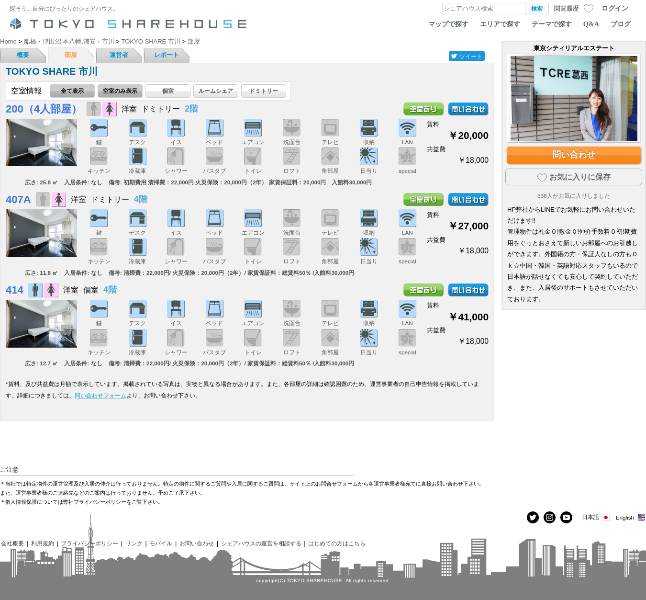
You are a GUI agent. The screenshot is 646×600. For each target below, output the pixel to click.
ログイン (614, 8)
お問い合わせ (196, 543)
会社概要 (12, 543)
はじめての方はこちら (337, 543)
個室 (168, 91)
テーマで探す (552, 24)
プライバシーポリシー (89, 543)
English (631, 517)
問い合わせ (573, 154)
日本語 (596, 517)
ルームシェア (216, 91)
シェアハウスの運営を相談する (261, 543)
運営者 (119, 54)
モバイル (160, 543)
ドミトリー (263, 91)
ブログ (621, 24)
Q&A (591, 24)
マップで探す (448, 24)
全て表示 (72, 91)
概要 (23, 54)
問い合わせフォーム (100, 395)
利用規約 (42, 543)
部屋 (71, 54)
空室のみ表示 (120, 91)
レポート (166, 54)
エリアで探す (500, 24)
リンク (134, 543)
